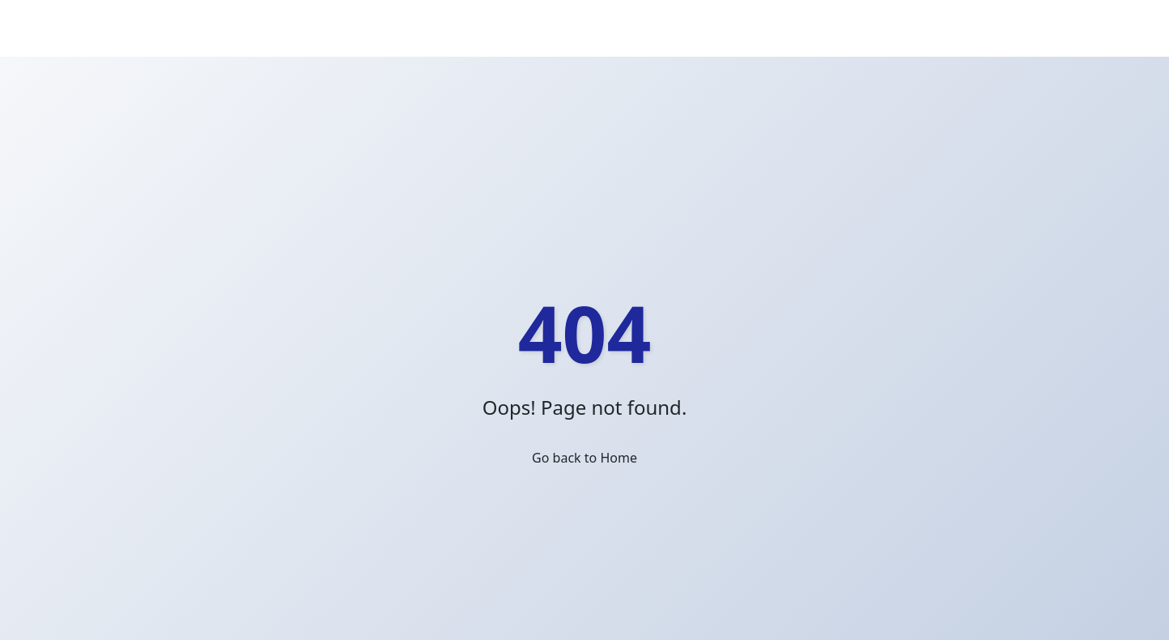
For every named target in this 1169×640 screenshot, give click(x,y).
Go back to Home (584, 458)
